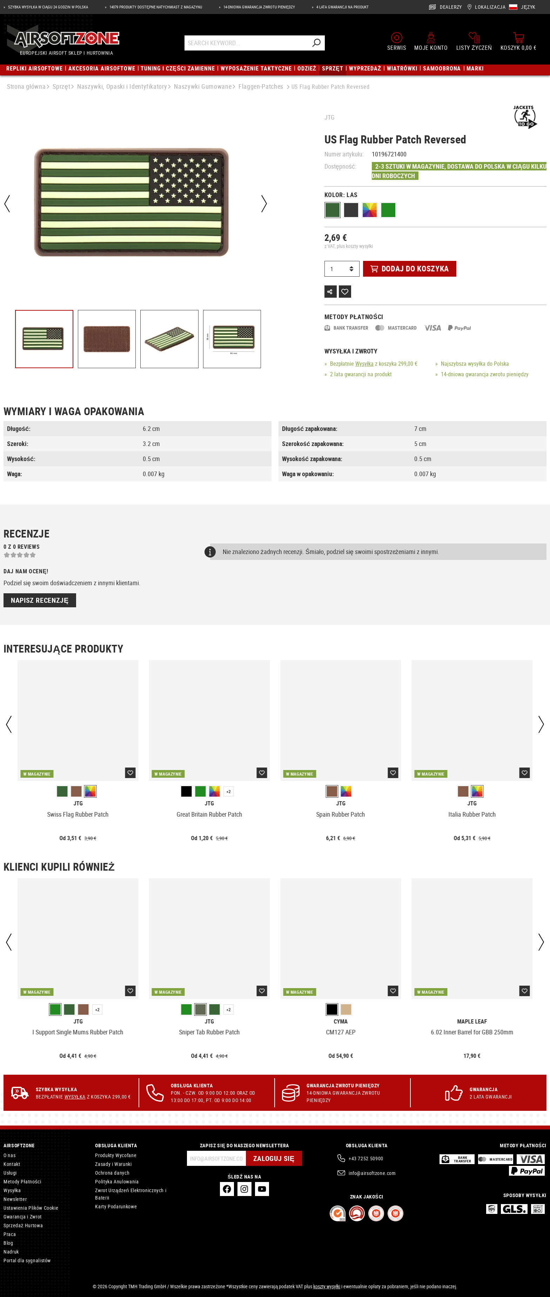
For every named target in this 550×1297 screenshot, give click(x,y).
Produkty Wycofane (115, 1155)
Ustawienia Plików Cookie (31, 1207)
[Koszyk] (518, 41)
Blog (8, 1242)
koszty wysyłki (326, 1286)
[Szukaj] (316, 42)
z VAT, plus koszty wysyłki (348, 246)
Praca (10, 1234)
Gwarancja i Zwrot (23, 1216)
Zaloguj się (274, 1158)
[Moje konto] (431, 41)
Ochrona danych (112, 1172)
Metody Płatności (22, 1181)
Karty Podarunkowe (116, 1206)
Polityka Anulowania (117, 1181)
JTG (329, 117)
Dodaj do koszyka (409, 268)
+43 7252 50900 (366, 1158)
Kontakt (12, 1164)
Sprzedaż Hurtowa (23, 1225)
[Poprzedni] (7, 203)
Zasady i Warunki (113, 1164)
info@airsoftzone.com (372, 1173)
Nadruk (11, 1251)
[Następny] (264, 203)
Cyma (341, 1021)
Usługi (10, 1172)
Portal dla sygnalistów (27, 1260)
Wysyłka (364, 363)
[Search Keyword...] (246, 42)
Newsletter (15, 1199)
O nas (9, 1155)
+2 (229, 791)
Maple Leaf (472, 1021)
